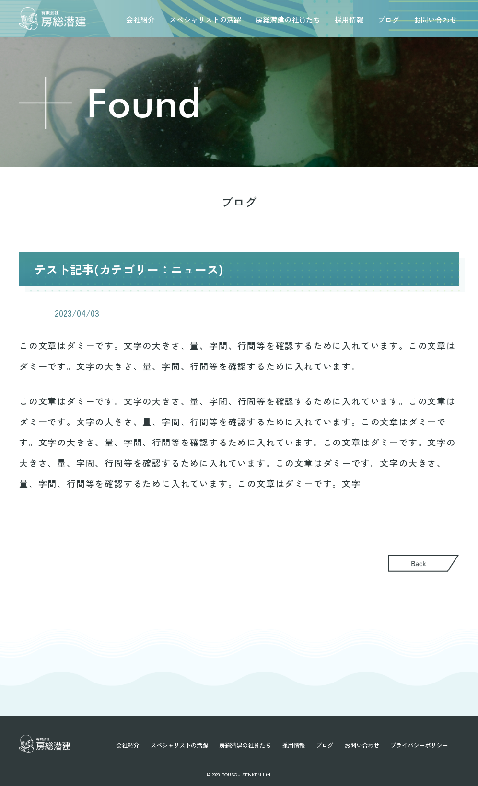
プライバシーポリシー (419, 745)
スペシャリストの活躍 (205, 19)
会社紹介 (140, 19)
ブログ (388, 19)
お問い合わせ (435, 19)
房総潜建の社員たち (288, 19)
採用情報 (349, 19)
